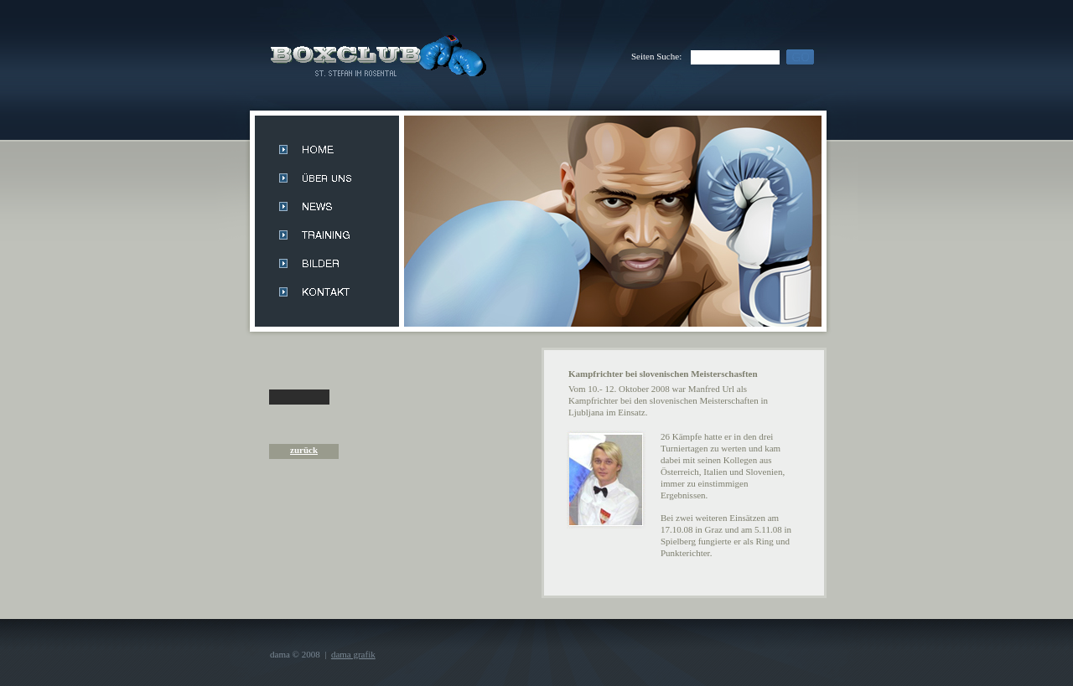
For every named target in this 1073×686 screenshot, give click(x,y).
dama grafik (353, 654)
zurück (304, 450)
